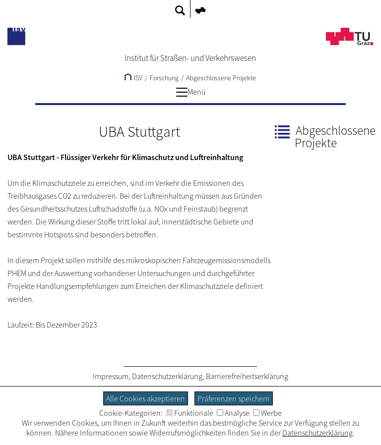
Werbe (267, 413)
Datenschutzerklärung (167, 376)
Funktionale (189, 413)
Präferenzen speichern (233, 398)
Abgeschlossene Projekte (221, 77)
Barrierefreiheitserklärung (247, 376)
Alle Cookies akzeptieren (145, 398)
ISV (133, 77)
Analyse (233, 413)
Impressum (110, 376)
